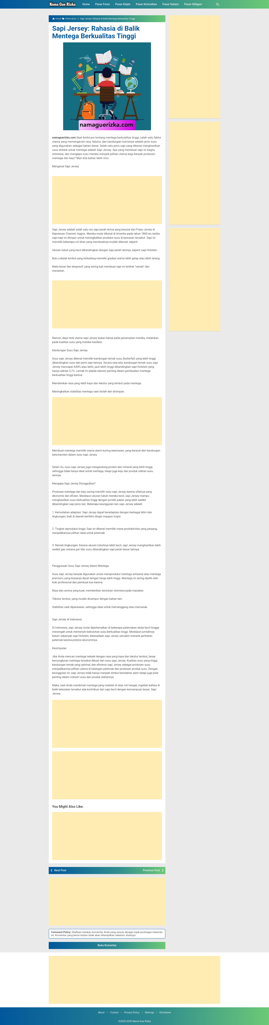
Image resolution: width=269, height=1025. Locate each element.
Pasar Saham (170, 4)
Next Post (60, 870)
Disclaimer (165, 1012)
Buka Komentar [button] (107, 945)
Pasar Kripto (122, 4)
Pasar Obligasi (193, 4)
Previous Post (151, 870)
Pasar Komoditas (146, 4)
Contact (114, 1012)
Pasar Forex (102, 4)
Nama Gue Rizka (142, 1021)
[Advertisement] (107, 200)
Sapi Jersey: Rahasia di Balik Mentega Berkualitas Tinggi (96, 32)
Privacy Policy (131, 1012)
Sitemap (149, 1012)
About (101, 1012)
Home (86, 4)
